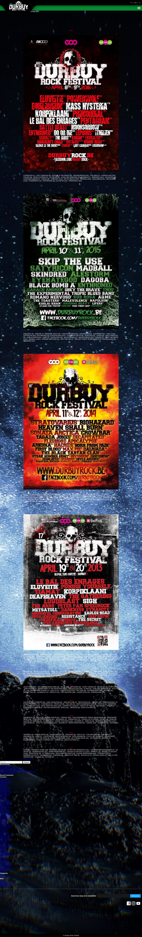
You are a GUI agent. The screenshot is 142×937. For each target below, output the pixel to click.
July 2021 (3, 821)
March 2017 (4, 861)
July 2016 (3, 871)
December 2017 (5, 854)
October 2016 (4, 868)
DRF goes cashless (6, 773)
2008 (71, 733)
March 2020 (4, 832)
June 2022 (3, 809)
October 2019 (4, 838)
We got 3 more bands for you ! (10, 770)
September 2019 (5, 839)
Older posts (27, 759)
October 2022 (4, 805)
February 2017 (5, 863)
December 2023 (5, 791)
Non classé (3, 877)
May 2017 (3, 859)
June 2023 (3, 797)
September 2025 (5, 782)
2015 (71, 189)
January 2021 (4, 823)
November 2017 (5, 855)
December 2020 (5, 825)
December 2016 (5, 864)
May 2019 (3, 841)
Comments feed (5, 884)
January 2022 (4, 813)
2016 (71, 30)
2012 (71, 670)
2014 (71, 349)
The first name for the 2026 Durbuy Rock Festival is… (18, 772)
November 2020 (5, 827)
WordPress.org (5, 886)
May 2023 (3, 798)
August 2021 (4, 820)
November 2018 (5, 846)
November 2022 (5, 804)
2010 (71, 700)
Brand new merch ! (6, 766)
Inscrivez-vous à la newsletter (83, 896)
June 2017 (3, 857)
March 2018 (4, 852)
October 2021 (4, 816)
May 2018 (3, 848)
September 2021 (5, 818)
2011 (71, 685)
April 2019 (3, 843)
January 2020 (4, 834)
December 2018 (5, 845)
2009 (71, 716)
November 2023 (5, 793)
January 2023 (4, 800)
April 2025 (3, 786)
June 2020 (3, 829)
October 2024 (4, 789)
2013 (71, 509)
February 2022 (5, 811)
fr (131, 3)
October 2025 (4, 780)
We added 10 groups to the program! (12, 768)
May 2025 (3, 784)
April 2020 (3, 830)
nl (140, 3)
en (136, 3)
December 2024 (5, 788)
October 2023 (4, 795)
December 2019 (5, 836)
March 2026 (4, 779)
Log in (2, 880)
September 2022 (5, 807)
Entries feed (4, 882)
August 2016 (4, 870)
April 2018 (3, 850)
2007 (71, 748)
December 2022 (5, 802)
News (2, 875)
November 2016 (5, 866)
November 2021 (5, 814)
